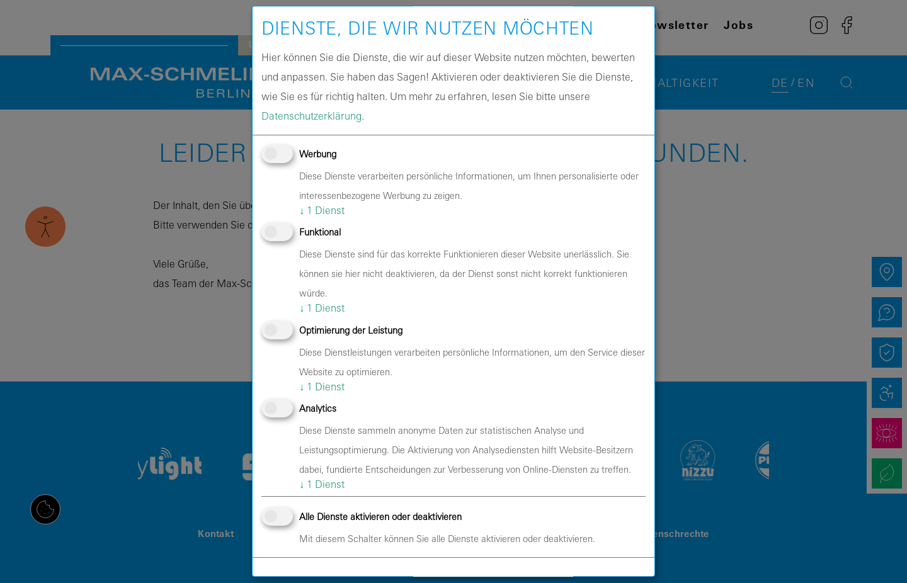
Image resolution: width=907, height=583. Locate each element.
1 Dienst (322, 210)
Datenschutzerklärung (311, 116)
